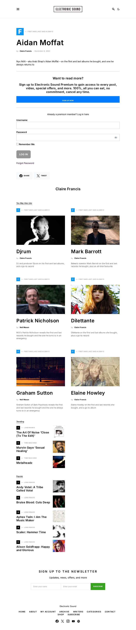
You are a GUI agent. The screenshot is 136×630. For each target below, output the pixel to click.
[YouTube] (73, 621)
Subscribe (98, 586)
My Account (48, 612)
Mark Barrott (86, 251)
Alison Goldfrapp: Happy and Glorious (33, 548)
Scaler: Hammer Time (31, 532)
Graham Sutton (34, 393)
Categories (94, 612)
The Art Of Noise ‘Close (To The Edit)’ (32, 434)
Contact (110, 612)
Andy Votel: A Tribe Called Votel (29, 489)
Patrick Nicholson (37, 321)
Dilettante (82, 321)
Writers (78, 612)
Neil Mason (24, 327)
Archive (64, 612)
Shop (61, 614)
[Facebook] (57, 621)
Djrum (23, 251)
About (33, 612)
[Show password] (116, 137)
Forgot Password (25, 163)
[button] (118, 9)
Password (21, 132)
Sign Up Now (68, 101)
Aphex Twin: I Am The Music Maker (31, 518)
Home (22, 612)
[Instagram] (68, 621)
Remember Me (25, 144)
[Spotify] (78, 621)
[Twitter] (62, 621)
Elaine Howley (88, 393)
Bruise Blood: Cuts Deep (33, 502)
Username (21, 120)
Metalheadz (24, 462)
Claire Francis (26, 51)
